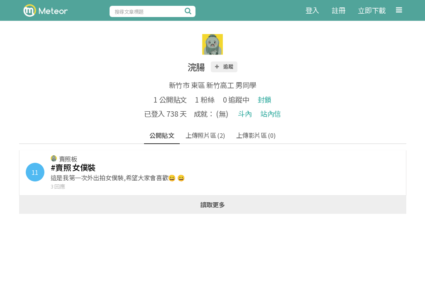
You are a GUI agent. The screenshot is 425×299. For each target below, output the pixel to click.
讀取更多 (212, 204)
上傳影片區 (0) (255, 135)
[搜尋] (189, 10)
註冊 (338, 10)
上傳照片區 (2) (205, 135)
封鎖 (264, 99)
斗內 (245, 113)
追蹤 (223, 66)
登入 (312, 10)
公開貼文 (161, 135)
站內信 (270, 113)
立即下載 (372, 10)
